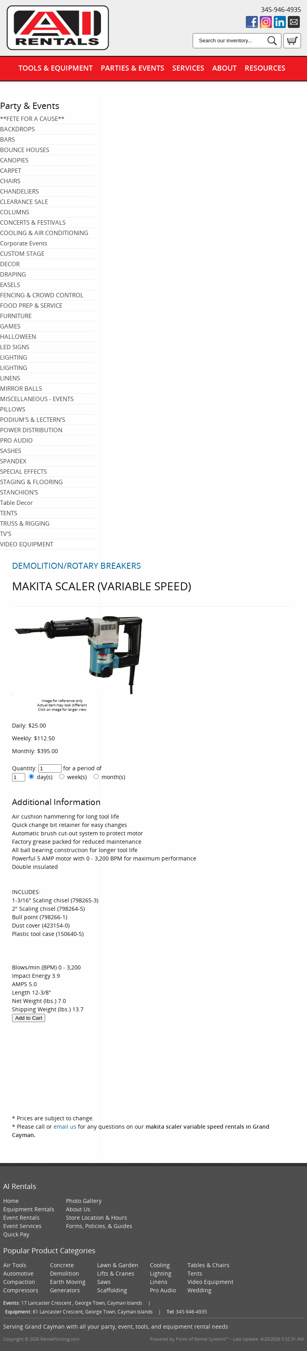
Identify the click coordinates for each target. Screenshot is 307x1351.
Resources (265, 68)
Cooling (160, 1265)
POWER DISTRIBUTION (31, 430)
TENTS (8, 513)
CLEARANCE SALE (24, 202)
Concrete (62, 1265)
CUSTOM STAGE (22, 253)
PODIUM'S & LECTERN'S (32, 419)
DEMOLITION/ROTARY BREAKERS (76, 565)
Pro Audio (163, 1290)
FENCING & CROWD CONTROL (42, 295)
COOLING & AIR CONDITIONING (44, 233)
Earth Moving (68, 1282)
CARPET (10, 170)
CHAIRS (10, 181)
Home (11, 1201)
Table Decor (16, 502)
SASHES (10, 451)
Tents (194, 1273)
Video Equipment (210, 1282)
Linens (158, 1282)
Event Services (22, 1226)
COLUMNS (14, 212)
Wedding (199, 1290)
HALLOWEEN (18, 336)
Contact (150, 91)
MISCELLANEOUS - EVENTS (37, 399)
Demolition (64, 1273)
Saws (104, 1282)
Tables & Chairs (208, 1265)
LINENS (10, 378)
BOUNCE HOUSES (24, 150)
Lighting (160, 1273)
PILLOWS (12, 409)
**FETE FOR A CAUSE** (32, 119)
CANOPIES (14, 160)
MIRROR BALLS (21, 388)
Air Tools (14, 1265)
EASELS (10, 285)
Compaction (19, 1282)
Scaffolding (112, 1290)
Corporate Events (23, 243)
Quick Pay (194, 91)
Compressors (20, 1290)
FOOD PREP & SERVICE (31, 305)
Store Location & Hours (96, 1217)
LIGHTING (13, 357)
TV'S (5, 534)
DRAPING (13, 274)
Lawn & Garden (117, 1265)
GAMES (10, 326)
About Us (78, 1209)
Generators (65, 1290)
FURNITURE (16, 316)
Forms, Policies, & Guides (99, 1226)
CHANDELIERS (19, 191)
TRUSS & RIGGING (25, 523)
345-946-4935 (281, 9)
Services (188, 68)
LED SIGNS (14, 347)
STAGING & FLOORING (31, 482)
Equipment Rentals (28, 1209)
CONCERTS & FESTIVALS (33, 222)
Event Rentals (21, 1217)
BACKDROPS (17, 129)
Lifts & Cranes (115, 1273)
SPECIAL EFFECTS (23, 471)
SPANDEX (13, 461)
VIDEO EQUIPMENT (26, 544)
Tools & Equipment (55, 68)
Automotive (18, 1273)
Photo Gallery (84, 1201)
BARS (7, 139)
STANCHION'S (19, 492)
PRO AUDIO (16, 440)
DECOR (10, 264)
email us (65, 1126)
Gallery (110, 91)
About (224, 68)
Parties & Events (132, 68)
